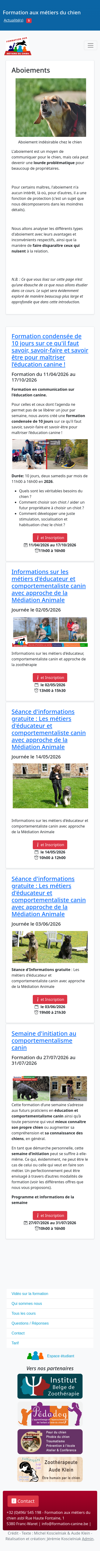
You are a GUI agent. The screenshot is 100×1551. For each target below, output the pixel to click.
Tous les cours (24, 1313)
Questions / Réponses (30, 1323)
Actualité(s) (13, 20)
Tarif (15, 1343)
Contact (18, 1333)
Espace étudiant (60, 1356)
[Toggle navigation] (90, 45)
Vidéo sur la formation (30, 1294)
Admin (87, 1538)
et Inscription (50, 537)
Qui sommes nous (27, 1304)
